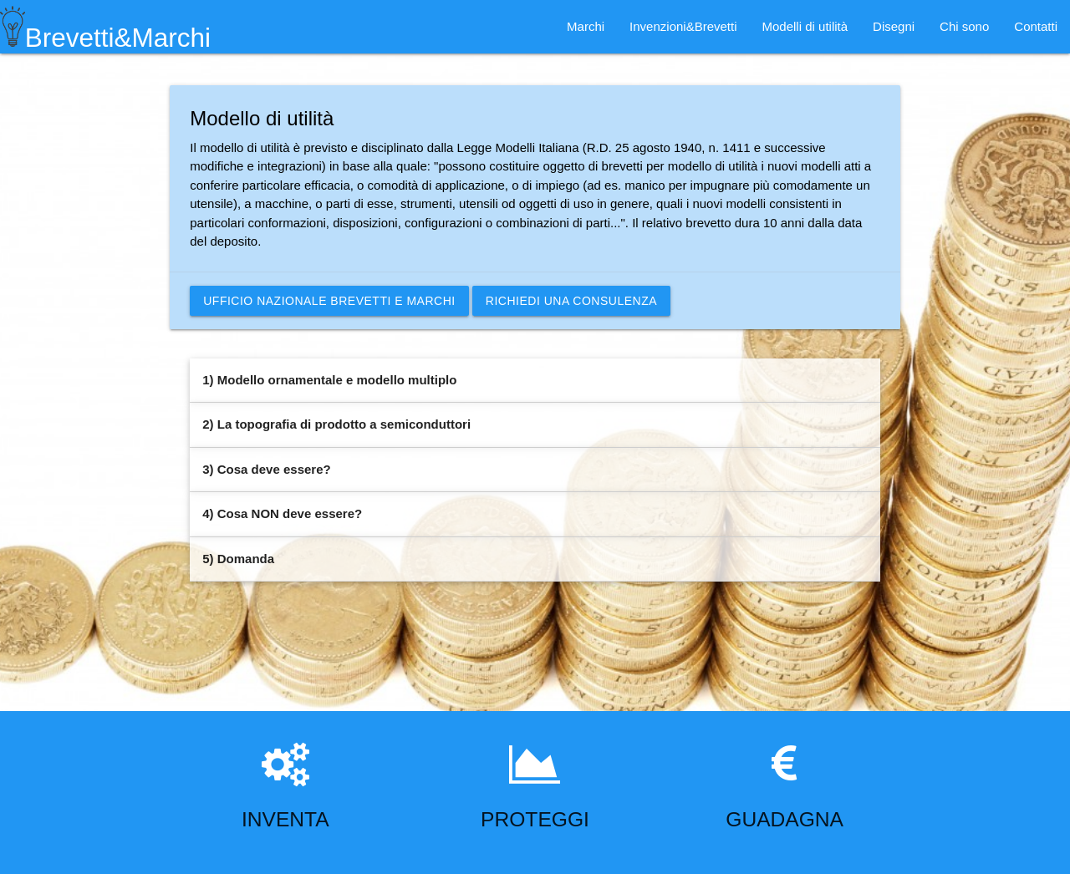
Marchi (585, 26)
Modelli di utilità (805, 26)
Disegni (894, 26)
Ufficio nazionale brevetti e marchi (329, 300)
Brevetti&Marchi (105, 26)
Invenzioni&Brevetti (682, 26)
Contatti (1035, 26)
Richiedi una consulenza (571, 300)
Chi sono (964, 26)
